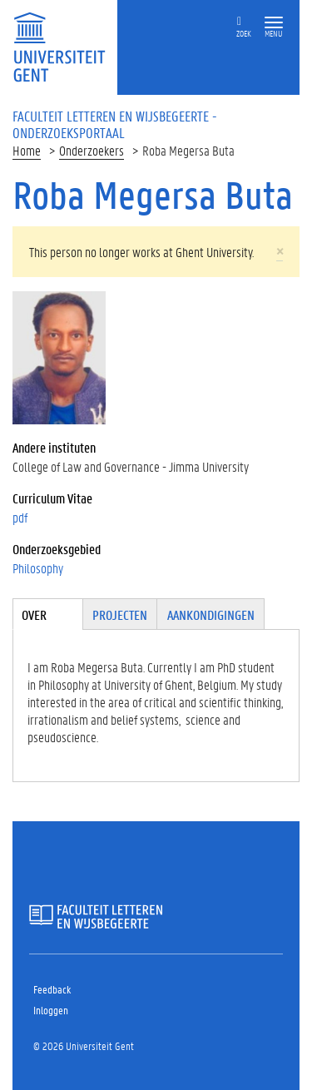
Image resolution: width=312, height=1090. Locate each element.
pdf (19, 517)
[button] (273, 23)
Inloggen (50, 1010)
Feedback (52, 989)
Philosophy (37, 568)
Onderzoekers (91, 150)
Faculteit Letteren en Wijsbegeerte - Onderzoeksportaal (114, 124)
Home (26, 150)
